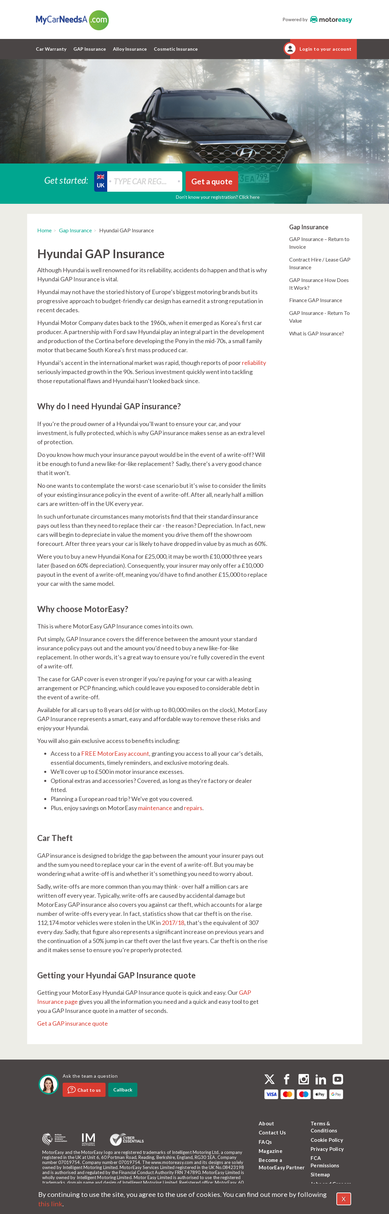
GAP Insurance (89, 49)
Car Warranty (51, 49)
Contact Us (272, 1132)
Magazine (270, 1151)
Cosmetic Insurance (176, 49)
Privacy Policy (327, 1149)
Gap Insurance (75, 230)
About (266, 1123)
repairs (193, 807)
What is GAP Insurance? (316, 333)
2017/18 (173, 922)
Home (44, 230)
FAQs (265, 1142)
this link (50, 1204)
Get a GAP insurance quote (72, 1023)
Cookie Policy (327, 1140)
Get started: (66, 180)
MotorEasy (331, 19)
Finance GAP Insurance (315, 300)
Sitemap (320, 1174)
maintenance (155, 807)
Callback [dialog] (122, 1089)
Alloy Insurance (130, 49)
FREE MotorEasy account (115, 753)
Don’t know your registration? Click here (218, 197)
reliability (254, 362)
